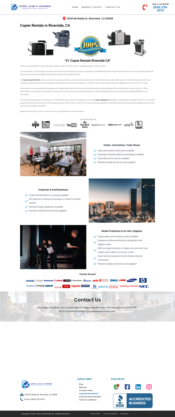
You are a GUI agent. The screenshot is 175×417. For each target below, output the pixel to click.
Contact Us (112, 7)
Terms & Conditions (88, 400)
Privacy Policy (95, 413)
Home (75, 7)
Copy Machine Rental (88, 393)
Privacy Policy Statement (90, 396)
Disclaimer (123, 413)
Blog (81, 384)
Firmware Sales (86, 390)
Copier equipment (102, 100)
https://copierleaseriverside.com (97, 311)
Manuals (83, 387)
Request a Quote (92, 7)
